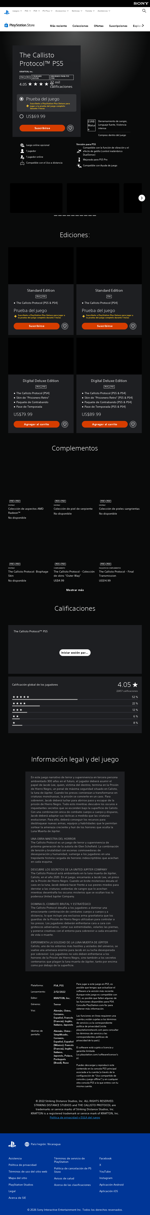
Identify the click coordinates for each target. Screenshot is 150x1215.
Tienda (88, 10)
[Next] (141, 194)
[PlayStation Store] (20, 21)
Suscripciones (118, 22)
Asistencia (102, 10)
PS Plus (46, 10)
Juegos (15, 10)
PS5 (27, 10)
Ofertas (99, 22)
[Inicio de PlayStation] (7, 11)
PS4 (36, 10)
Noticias (76, 10)
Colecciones (80, 22)
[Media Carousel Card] (36, 194)
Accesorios (60, 10)
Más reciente (58, 22)
